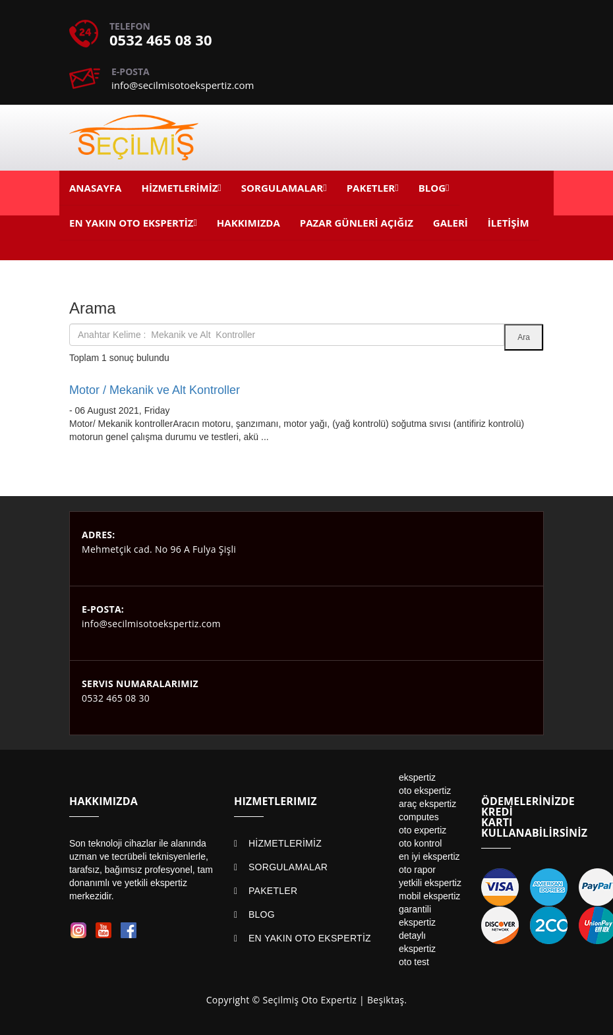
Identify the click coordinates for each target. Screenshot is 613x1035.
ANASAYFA (95, 187)
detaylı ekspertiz (417, 942)
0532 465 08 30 (160, 39)
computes (419, 817)
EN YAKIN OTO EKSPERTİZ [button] (131, 222)
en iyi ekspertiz (429, 856)
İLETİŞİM (508, 222)
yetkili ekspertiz (430, 883)
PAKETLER (273, 890)
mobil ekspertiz (429, 896)
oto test (414, 962)
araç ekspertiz (427, 803)
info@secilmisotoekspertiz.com (182, 85)
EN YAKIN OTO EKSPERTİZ (309, 938)
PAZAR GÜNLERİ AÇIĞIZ (356, 222)
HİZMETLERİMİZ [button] (179, 187)
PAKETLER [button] (371, 187)
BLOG (261, 914)
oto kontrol (420, 843)
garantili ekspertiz (417, 916)
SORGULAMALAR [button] (282, 187)
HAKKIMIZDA (248, 222)
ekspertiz (417, 777)
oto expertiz (422, 830)
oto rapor (417, 869)
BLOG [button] (432, 187)
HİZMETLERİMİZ (285, 843)
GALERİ (450, 222)
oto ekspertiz (425, 790)
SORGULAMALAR (288, 867)
